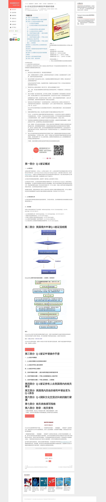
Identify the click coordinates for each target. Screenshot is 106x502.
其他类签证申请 (50, 3)
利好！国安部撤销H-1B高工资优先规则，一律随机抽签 (28, 487)
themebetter (39, 499)
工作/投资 (44, 3)
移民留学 (13, 9)
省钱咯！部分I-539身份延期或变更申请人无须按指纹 (35, 487)
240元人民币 (30, 349)
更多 (50, 458)
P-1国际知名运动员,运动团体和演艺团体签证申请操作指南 (36, 468)
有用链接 (14, 34)
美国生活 (13, 18)
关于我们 (13, 27)
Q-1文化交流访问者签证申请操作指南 (39, 6)
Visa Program (28, 174)
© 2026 (25, 499)
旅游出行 (13, 21)
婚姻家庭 (13, 15)
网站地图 (45, 499)
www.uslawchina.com (65, 442)
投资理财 (13, 12)
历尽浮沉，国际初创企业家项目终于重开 (43, 486)
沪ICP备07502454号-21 (51, 499)
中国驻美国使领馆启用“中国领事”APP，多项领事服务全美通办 (51, 487)
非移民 (40, 3)
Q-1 (50, 461)
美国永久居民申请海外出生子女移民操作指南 (67, 486)
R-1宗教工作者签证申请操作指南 (65, 467)
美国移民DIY (14, 4)
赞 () (48, 454)
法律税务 (13, 24)
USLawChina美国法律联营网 (32, 10)
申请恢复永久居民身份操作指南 (59, 485)
